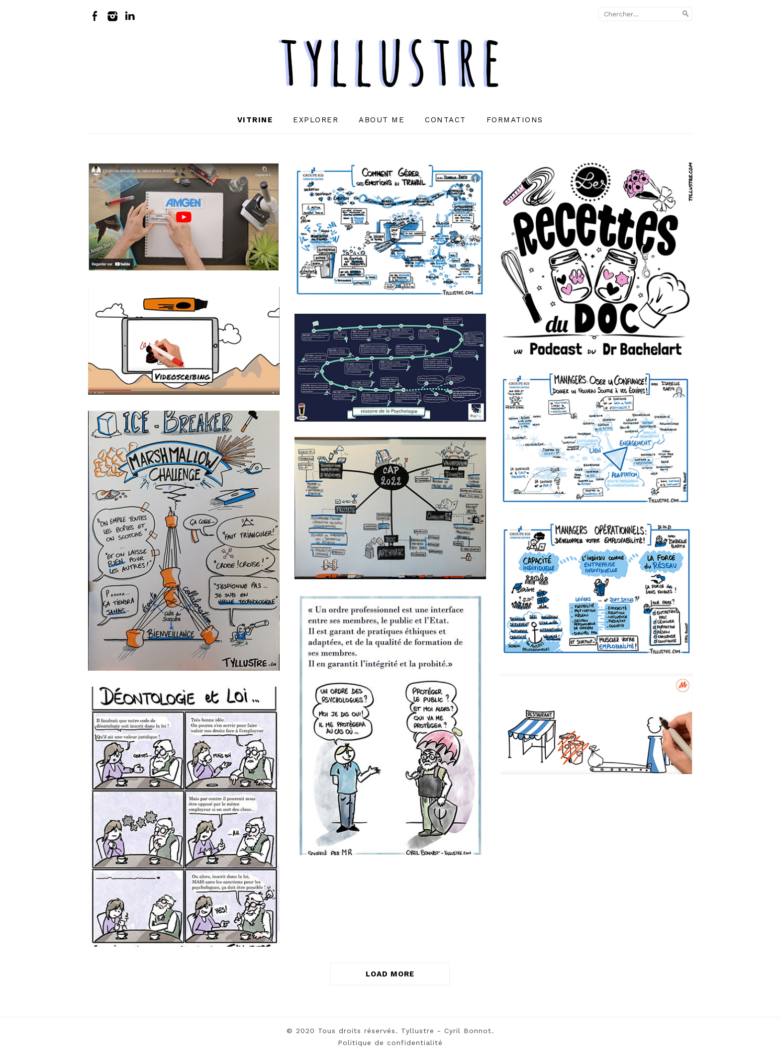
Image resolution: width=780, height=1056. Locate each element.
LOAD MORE (390, 973)
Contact (445, 119)
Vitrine (255, 119)
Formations (515, 119)
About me (381, 119)
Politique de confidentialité (390, 1043)
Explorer (315, 119)
